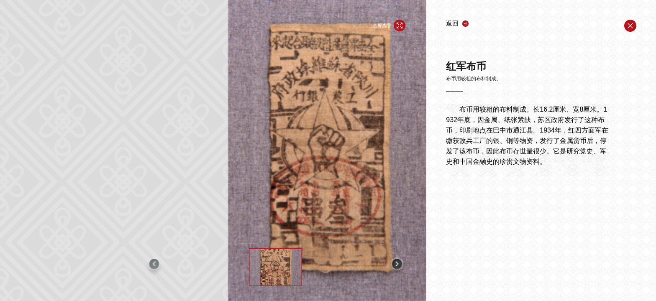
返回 (452, 23)
